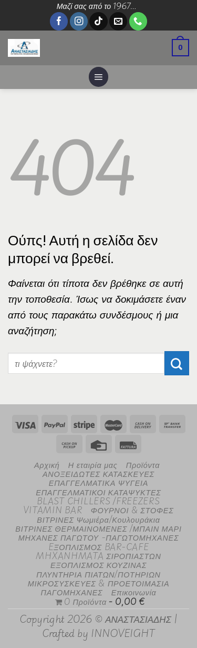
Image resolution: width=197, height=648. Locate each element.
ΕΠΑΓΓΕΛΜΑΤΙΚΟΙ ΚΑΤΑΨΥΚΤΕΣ (98, 492)
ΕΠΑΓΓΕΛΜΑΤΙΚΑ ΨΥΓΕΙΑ (98, 482)
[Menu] (99, 77)
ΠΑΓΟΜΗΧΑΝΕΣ (71, 592)
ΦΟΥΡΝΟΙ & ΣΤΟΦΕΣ (132, 510)
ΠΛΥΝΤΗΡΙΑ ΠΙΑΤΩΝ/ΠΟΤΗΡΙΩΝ (98, 574)
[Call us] (138, 21)
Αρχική (47, 464)
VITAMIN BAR (52, 510)
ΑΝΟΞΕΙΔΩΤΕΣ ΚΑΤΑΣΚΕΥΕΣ (98, 473)
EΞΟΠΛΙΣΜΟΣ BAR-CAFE (98, 547)
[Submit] (176, 363)
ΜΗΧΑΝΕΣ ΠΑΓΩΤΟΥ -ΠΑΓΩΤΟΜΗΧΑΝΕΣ (98, 537)
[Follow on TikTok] (98, 21)
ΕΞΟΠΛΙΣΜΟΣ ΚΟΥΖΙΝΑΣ (98, 565)
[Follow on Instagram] (79, 21)
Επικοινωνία (134, 592)
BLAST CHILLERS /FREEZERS (98, 501)
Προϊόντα (143, 464)
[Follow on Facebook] (59, 21)
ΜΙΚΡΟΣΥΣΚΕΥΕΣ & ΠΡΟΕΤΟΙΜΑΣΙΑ (99, 583)
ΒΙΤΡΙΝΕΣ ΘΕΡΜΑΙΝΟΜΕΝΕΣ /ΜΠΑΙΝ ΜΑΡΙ (98, 528)
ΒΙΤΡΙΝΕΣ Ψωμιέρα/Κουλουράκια (98, 519)
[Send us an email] (118, 21)
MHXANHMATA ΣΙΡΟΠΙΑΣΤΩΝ (98, 556)
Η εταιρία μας (93, 464)
